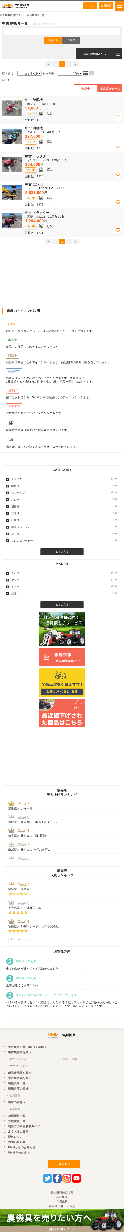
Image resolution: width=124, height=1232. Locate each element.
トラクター (64, 479)
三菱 (64, 593)
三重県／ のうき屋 (20, 808)
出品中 (85, 88)
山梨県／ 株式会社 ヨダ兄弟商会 (31, 849)
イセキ (64, 586)
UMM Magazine (18, 1152)
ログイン (90, 5)
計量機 (64, 520)
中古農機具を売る (19, 1078)
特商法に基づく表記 (62, 1206)
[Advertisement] (62, 276)
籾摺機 (64, 506)
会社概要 (62, 1197)
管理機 (64, 513)
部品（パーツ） (64, 527)
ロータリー (64, 533)
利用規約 (62, 1201)
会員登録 (106, 5)
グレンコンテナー (64, 540)
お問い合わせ (17, 1142)
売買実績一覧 (17, 1121)
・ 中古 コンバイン (17, 1066)
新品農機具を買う (19, 1072)
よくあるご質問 (18, 1131)
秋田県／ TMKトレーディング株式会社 (33, 926)
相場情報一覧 (17, 1115)
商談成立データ (110, 88)
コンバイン (64, 492)
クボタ (64, 573)
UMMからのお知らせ (21, 1147)
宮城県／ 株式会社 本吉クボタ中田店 (33, 822)
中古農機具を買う (19, 1052)
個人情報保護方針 (61, 1192)
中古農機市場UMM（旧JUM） (27, 1047)
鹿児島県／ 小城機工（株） (26, 907)
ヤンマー (64, 579)
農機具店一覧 (17, 1083)
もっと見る (62, 551)
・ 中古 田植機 (68, 1059)
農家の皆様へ (17, 1102)
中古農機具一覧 (36, 15)
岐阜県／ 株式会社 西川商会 (27, 835)
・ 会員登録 (13, 1095)
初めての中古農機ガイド (24, 1126)
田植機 (64, 485)
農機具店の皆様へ (19, 1088)
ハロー (64, 499)
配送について (17, 1136)
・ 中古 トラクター (17, 1059)
